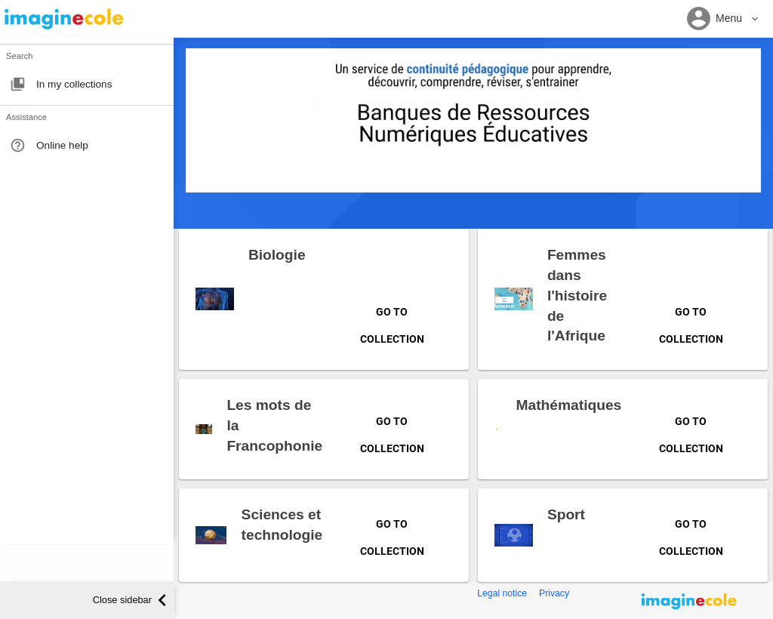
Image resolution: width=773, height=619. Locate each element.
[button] (723, 19)
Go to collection (392, 318)
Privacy (554, 593)
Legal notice (502, 593)
